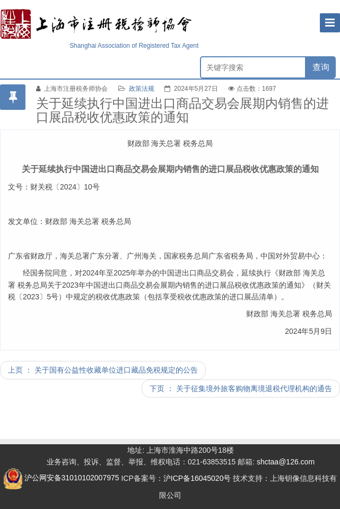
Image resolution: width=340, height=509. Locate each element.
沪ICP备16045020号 (197, 477)
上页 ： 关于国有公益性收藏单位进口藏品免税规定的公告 (103, 370)
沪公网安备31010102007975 (61, 477)
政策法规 (141, 88)
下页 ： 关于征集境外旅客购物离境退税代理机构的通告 (241, 388)
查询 (320, 67)
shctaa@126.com (286, 462)
